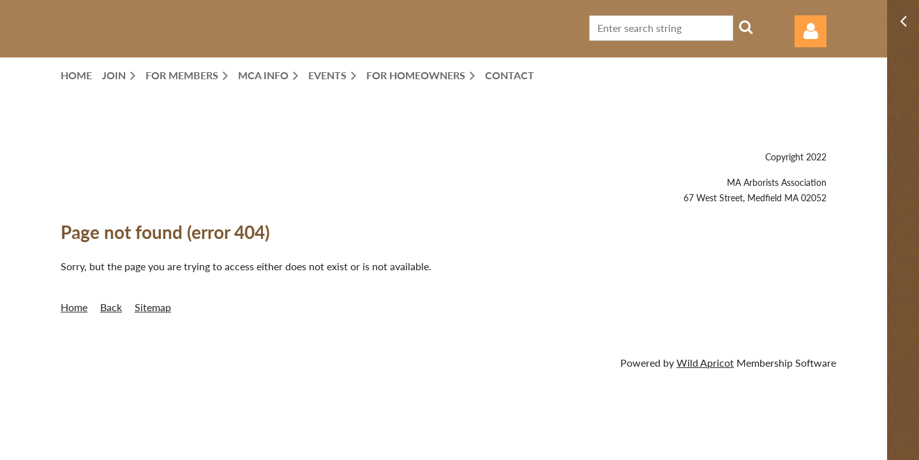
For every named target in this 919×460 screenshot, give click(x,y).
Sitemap (153, 307)
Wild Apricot (705, 362)
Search (745, 26)
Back (111, 307)
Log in (810, 31)
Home (74, 307)
